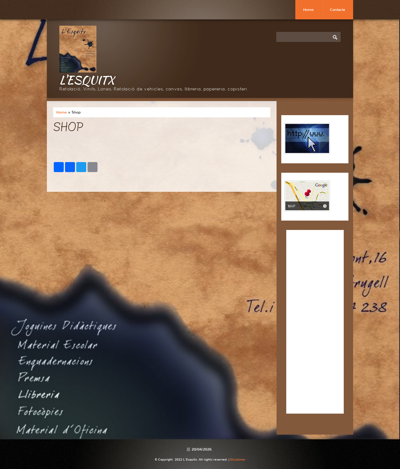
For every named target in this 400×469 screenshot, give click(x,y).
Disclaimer (238, 459)
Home (308, 9)
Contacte (337, 9)
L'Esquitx (86, 80)
